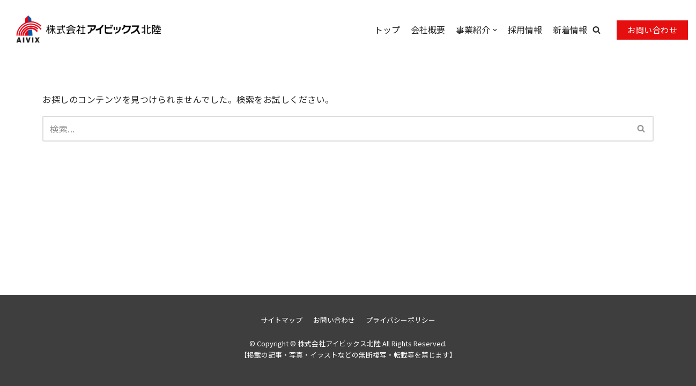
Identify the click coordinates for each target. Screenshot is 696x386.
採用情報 (525, 29)
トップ (387, 29)
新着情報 (570, 29)
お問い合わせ (652, 29)
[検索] (336, 129)
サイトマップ (281, 320)
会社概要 (428, 29)
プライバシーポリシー (400, 320)
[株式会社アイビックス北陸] (61, 30)
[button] (597, 30)
